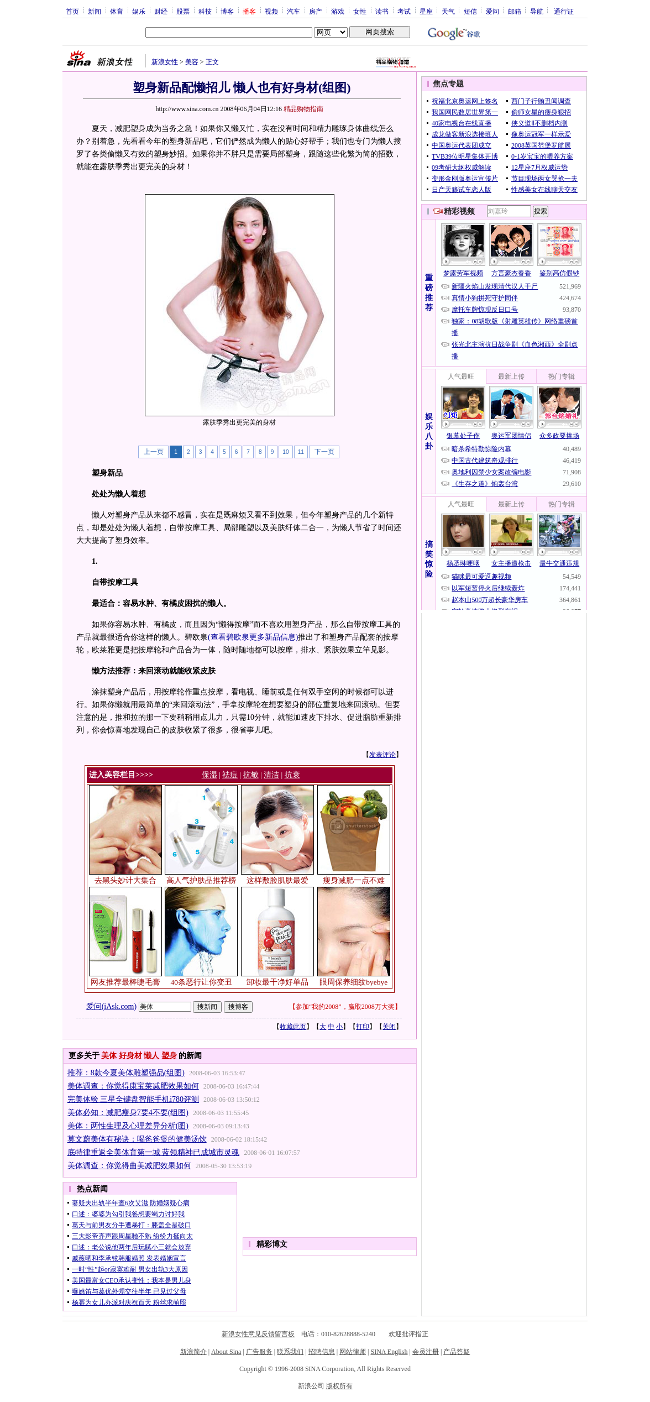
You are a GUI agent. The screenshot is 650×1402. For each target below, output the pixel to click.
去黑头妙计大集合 (125, 880)
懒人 (151, 1056)
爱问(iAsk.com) (111, 1006)
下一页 (324, 452)
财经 (160, 11)
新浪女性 (164, 62)
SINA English (388, 1352)
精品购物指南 (303, 109)
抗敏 (251, 775)
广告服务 (259, 1352)
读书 (382, 11)
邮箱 (514, 11)
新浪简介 (193, 1352)
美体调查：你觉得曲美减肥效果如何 (129, 1166)
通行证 (564, 11)
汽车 (293, 11)
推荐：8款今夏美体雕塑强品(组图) (126, 1073)
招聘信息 (321, 1352)
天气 (448, 11)
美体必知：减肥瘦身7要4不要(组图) (127, 1112)
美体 (109, 1056)
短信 (470, 11)
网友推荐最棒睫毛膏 (125, 982)
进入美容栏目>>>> (121, 775)
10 (285, 452)
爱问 (492, 11)
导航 (536, 11)
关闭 (389, 1026)
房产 (315, 11)
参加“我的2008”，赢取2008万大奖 (345, 1007)
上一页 (154, 452)
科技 (205, 11)
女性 (359, 11)
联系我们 (290, 1352)
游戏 (337, 11)
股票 (183, 11)
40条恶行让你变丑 (202, 982)
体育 (116, 11)
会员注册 (425, 1352)
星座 (426, 11)
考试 (404, 11)
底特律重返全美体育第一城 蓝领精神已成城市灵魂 (153, 1152)
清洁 (271, 775)
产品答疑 (456, 1352)
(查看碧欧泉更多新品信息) (253, 637)
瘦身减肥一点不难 (354, 880)
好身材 (130, 1056)
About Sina (226, 1352)
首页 (72, 11)
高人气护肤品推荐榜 (201, 880)
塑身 (169, 1056)
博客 (227, 11)
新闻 (94, 11)
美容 (191, 62)
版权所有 (339, 1386)
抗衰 (292, 775)
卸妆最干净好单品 (277, 982)
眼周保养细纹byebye (353, 982)
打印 (362, 1026)
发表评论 (382, 754)
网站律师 (352, 1352)
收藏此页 (293, 1026)
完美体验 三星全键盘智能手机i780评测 (133, 1099)
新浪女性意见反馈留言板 (258, 1334)
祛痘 (230, 775)
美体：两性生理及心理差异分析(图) (127, 1126)
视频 (271, 11)
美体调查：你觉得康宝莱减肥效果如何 (133, 1086)
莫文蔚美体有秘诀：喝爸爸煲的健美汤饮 (137, 1139)
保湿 (209, 775)
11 (301, 452)
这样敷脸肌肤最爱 (277, 880)
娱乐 (138, 11)
